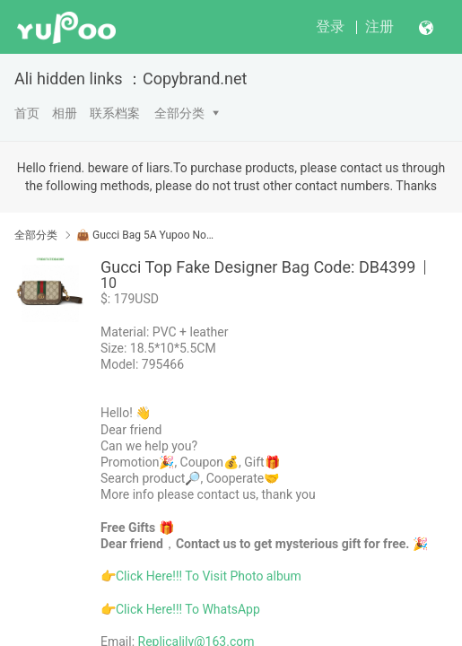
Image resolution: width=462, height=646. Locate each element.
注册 (379, 26)
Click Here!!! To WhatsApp (188, 609)
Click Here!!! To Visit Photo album (208, 576)
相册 (64, 113)
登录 (330, 26)
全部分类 (179, 113)
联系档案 (115, 113)
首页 (26, 113)
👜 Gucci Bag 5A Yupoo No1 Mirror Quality (146, 235)
